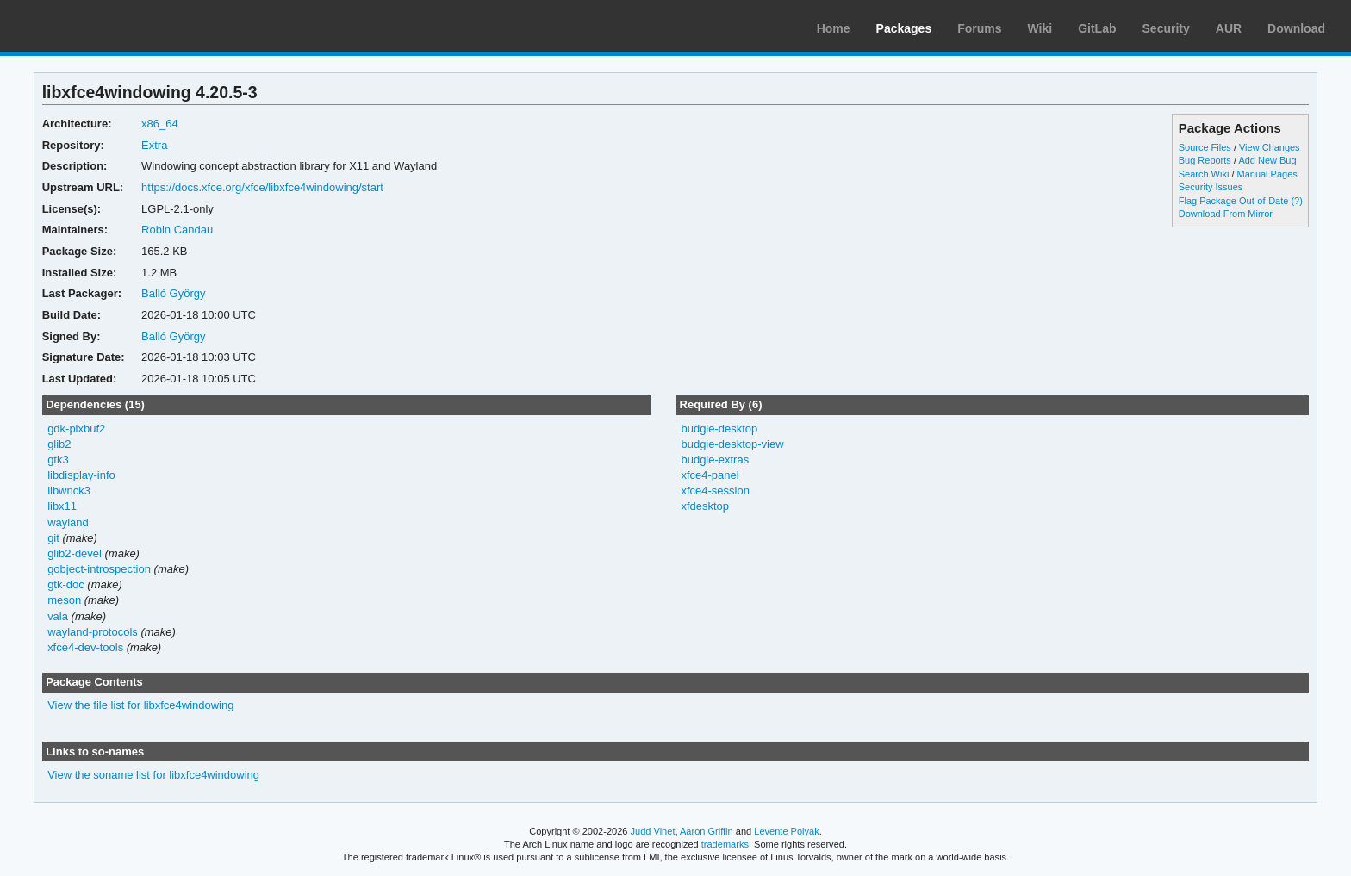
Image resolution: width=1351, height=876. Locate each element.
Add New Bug (1267, 160)
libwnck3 (68, 490)
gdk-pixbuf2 (76, 428)
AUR (1229, 28)
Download (1296, 28)
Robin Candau (177, 229)
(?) (1296, 201)
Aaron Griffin (706, 831)
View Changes (1269, 147)
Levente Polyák (786, 831)
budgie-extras (715, 459)
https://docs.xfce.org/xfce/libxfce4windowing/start (262, 187)
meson (64, 599)
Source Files (1205, 147)
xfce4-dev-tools (85, 647)
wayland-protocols (92, 631)
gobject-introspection (99, 568)
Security (1166, 28)
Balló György (173, 293)
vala (57, 616)
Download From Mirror (1226, 213)
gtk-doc (65, 584)
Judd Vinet (653, 831)
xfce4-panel (709, 475)
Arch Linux (95, 26)
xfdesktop (705, 506)
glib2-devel (74, 553)
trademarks (725, 844)
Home (833, 28)
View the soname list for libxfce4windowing (153, 774)
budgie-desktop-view (732, 444)
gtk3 (58, 459)
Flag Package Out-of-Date (1234, 201)
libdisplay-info (81, 475)
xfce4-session (715, 490)
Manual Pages (1267, 174)
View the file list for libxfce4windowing (140, 705)
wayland (68, 522)
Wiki (1040, 28)
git (53, 537)
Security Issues (1210, 187)
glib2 (59, 444)
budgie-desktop (719, 428)
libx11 (62, 506)
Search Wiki (1204, 174)
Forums (979, 28)
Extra (154, 145)
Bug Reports (1205, 160)
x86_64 (159, 123)
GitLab (1097, 28)
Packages (904, 28)
